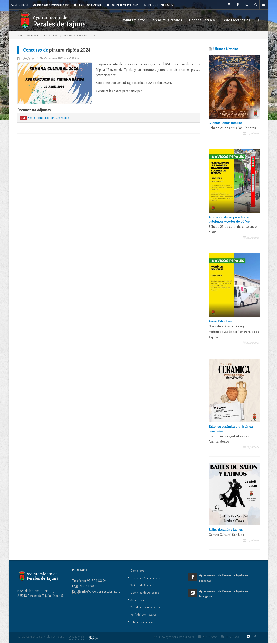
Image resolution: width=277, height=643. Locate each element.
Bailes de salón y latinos (226, 529)
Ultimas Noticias (50, 35)
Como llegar (138, 570)
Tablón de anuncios (158, 4)
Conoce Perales (202, 20)
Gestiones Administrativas (147, 578)
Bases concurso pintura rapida (44, 118)
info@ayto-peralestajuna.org (51, 4)
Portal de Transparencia (145, 607)
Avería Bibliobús (220, 321)
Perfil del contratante (143, 615)
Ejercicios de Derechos (144, 592)
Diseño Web (76, 637)
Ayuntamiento (133, 20)
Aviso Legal (137, 600)
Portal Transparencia (122, 4)
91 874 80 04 (19, 4)
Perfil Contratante (88, 4)
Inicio (20, 35)
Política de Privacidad (143, 585)
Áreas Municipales (167, 20)
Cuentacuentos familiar (225, 123)
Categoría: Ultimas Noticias (61, 58)
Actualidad (32, 35)
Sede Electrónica (236, 20)
